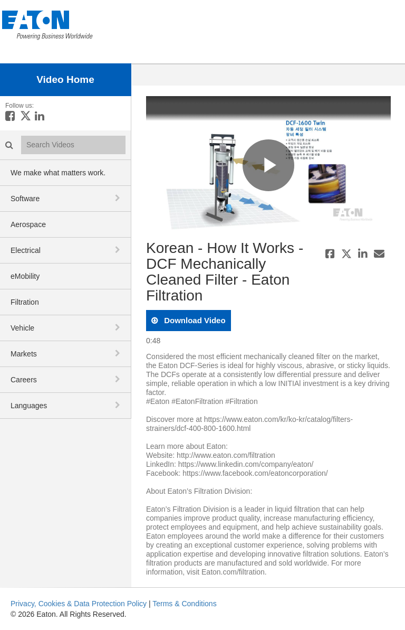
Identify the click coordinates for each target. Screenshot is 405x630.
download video (194, 320)
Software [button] (25, 198)
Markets (24, 354)
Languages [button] (29, 405)
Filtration (25, 302)
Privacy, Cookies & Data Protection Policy (79, 603)
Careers (24, 379)
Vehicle (22, 328)
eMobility (25, 276)
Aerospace (28, 224)
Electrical (26, 250)
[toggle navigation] (119, 198)
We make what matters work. (58, 172)
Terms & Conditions (184, 603)
